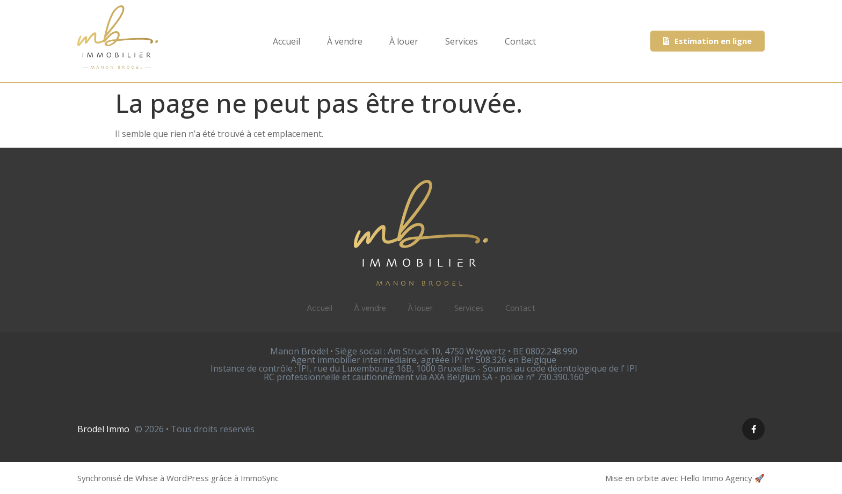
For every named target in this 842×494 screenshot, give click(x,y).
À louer (403, 41)
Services (461, 41)
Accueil (286, 41)
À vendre (344, 41)
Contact (520, 41)
